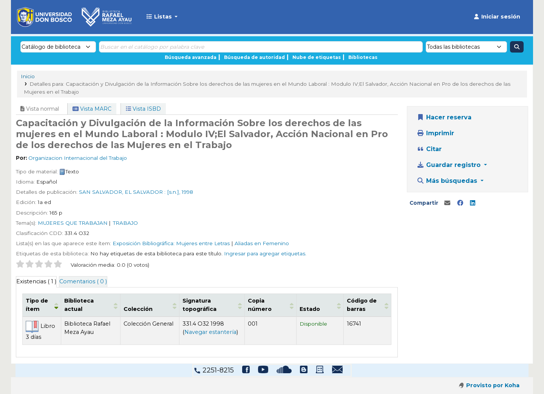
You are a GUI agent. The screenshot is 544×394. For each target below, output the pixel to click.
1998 (187, 192)
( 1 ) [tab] (36, 281)
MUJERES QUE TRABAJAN (73, 223)
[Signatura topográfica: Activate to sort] (218, 305)
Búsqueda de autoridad (254, 57)
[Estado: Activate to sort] (322, 305)
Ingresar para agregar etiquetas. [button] (265, 253)
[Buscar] (517, 47)
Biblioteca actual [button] (91, 309)
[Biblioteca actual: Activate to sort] (95, 305)
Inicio (28, 76)
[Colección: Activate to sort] (153, 305)
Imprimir (435, 133)
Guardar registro (449, 164)
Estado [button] (318, 309)
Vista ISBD (143, 108)
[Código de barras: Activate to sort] (365, 305)
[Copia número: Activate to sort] (281, 305)
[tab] (83, 281)
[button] (162, 17)
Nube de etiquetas (316, 57)
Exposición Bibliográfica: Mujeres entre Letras (171, 243)
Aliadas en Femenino (262, 243)
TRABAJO (125, 223)
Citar (429, 149)
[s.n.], (173, 192)
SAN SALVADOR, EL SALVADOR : (122, 192)
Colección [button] (146, 309)
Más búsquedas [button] (448, 180)
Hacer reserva (444, 117)
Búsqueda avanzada (190, 57)
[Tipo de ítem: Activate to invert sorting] (42, 305)
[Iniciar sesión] (496, 17)
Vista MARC (92, 108)
